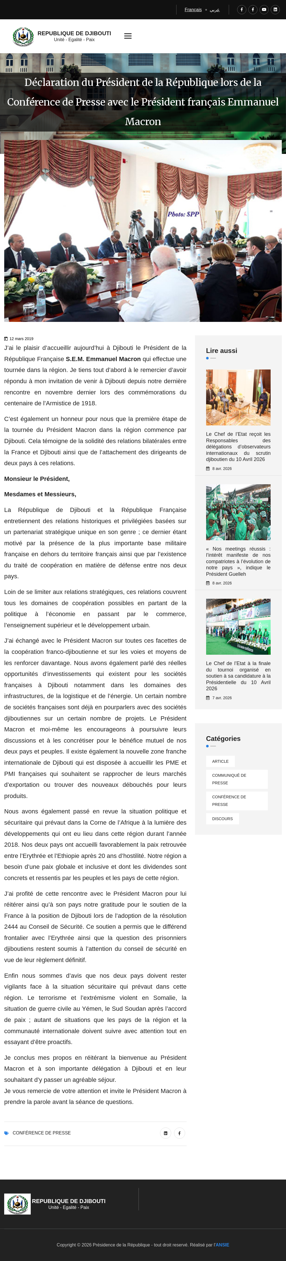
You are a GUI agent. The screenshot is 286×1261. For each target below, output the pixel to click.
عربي (215, 9)
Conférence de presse (42, 1133)
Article (220, 761)
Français (193, 9)
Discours (222, 819)
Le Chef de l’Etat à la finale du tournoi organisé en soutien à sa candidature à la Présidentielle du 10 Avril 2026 (238, 676)
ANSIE (222, 1245)
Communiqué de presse (229, 779)
